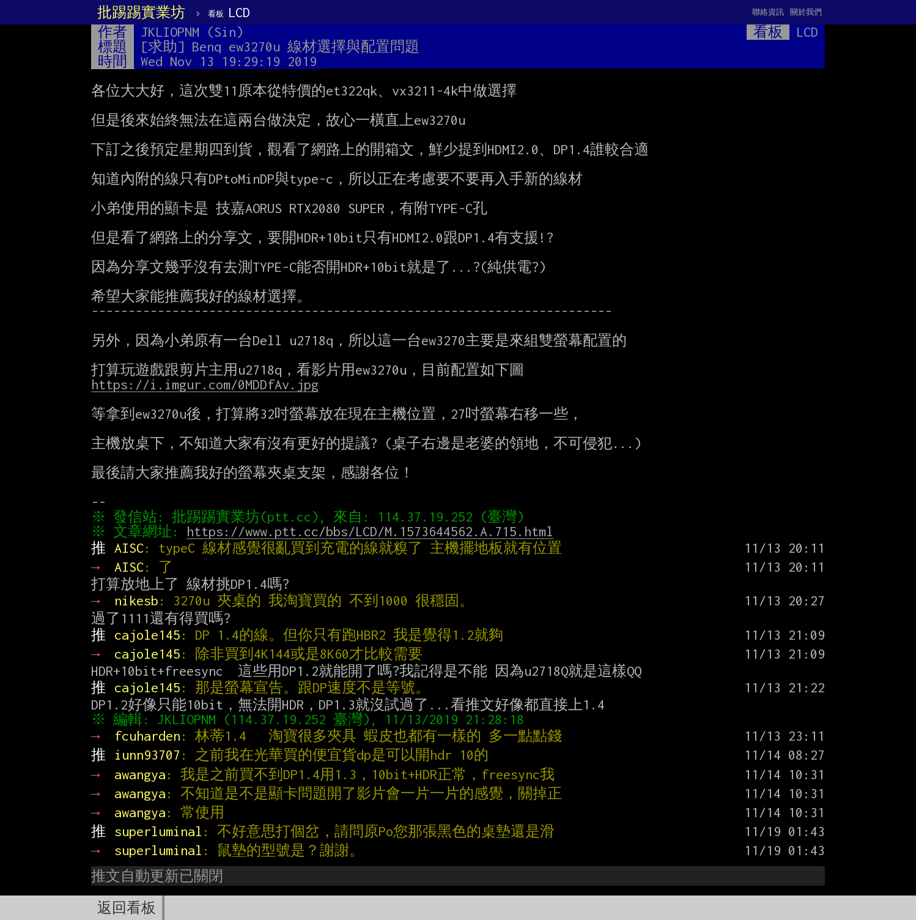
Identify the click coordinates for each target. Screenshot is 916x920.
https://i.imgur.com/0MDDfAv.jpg (205, 384)
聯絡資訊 (768, 12)
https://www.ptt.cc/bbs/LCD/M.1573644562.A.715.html (373, 531)
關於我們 (806, 12)
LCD (229, 12)
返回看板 (126, 908)
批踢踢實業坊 (141, 12)
